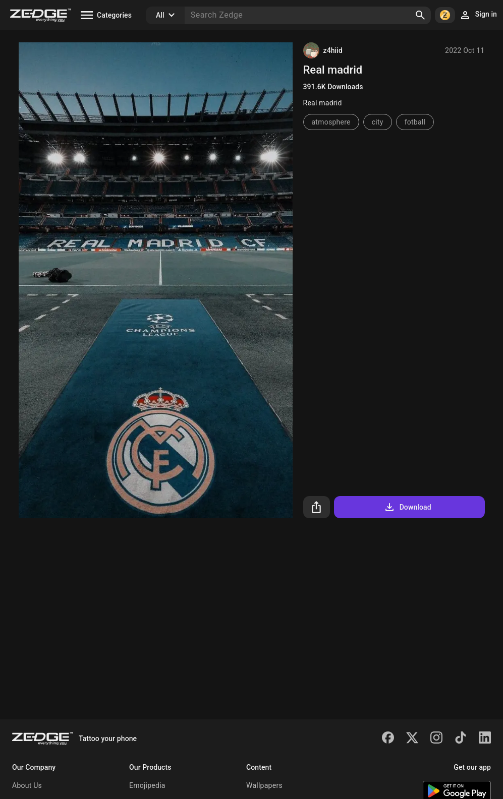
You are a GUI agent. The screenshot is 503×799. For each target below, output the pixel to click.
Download (407, 507)
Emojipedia (147, 785)
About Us (27, 785)
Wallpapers (264, 785)
